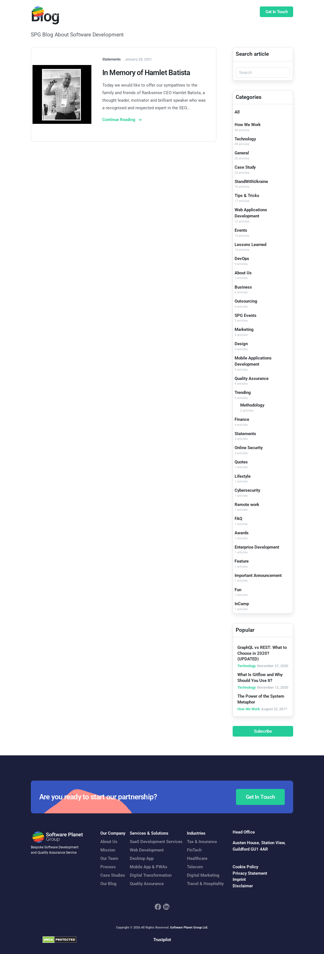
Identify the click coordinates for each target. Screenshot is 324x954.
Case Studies (178, 12)
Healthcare (197, 858)
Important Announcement (258, 575)
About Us (243, 272)
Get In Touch (276, 12)
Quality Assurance (252, 378)
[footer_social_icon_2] (166, 906)
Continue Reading (119, 119)
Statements (245, 433)
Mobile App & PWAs (148, 866)
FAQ (238, 518)
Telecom (195, 866)
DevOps (242, 258)
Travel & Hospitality (205, 883)
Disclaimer (243, 885)
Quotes (241, 462)
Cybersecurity (247, 490)
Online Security (249, 447)
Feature (242, 561)
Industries (196, 833)
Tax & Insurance (202, 841)
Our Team (109, 858)
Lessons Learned (250, 244)
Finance (242, 419)
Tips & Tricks (247, 195)
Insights (227, 12)
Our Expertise (146, 12)
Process (108, 866)
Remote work (247, 504)
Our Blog (108, 883)
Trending (243, 392)
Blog (246, 12)
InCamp (242, 603)
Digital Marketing (203, 875)
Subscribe (263, 731)
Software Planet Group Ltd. (189, 927)
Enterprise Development (257, 547)
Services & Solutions (149, 833)
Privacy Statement (250, 873)
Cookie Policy (245, 866)
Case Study (245, 167)
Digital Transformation (151, 875)
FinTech (194, 850)
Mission (107, 850)
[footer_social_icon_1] (158, 906)
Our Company (112, 833)
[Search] (263, 72)
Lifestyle (243, 476)
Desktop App (142, 858)
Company (205, 12)
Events (241, 230)
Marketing (244, 329)
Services (120, 12)
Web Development (147, 850)
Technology (245, 138)
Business (243, 287)
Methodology (252, 405)
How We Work (248, 124)
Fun (238, 589)
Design (241, 343)
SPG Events (245, 315)
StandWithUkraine (251, 181)
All (237, 112)
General (242, 152)
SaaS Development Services (156, 841)
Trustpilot (162, 939)
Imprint (239, 879)
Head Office (244, 832)
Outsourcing (246, 301)
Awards (242, 532)
